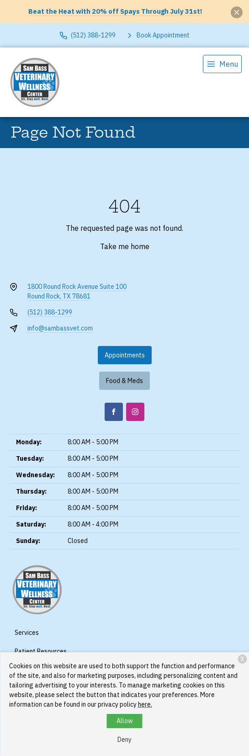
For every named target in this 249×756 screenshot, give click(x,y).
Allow (125, 721)
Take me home (124, 246)
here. (145, 704)
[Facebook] (114, 412)
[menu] (222, 64)
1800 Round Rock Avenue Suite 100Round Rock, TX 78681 (77, 291)
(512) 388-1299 (49, 312)
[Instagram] (135, 412)
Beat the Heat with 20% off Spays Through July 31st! (115, 11)
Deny (124, 739)
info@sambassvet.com (60, 328)
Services (27, 632)
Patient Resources (41, 651)
